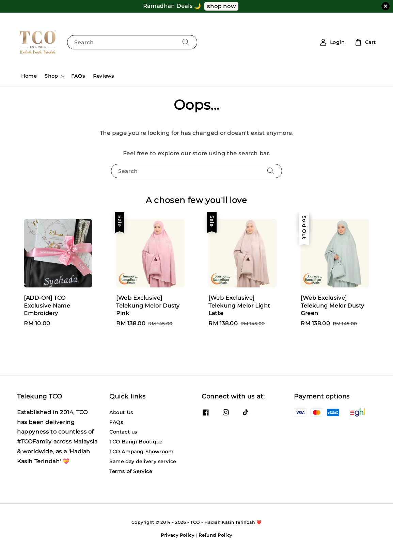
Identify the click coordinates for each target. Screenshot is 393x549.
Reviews (103, 76)
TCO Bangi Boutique (135, 442)
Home (28, 76)
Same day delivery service (142, 461)
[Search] (186, 42)
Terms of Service (130, 471)
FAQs (78, 76)
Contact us (123, 432)
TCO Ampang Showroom (141, 452)
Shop (51, 76)
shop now (221, 6)
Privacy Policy (177, 535)
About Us (121, 412)
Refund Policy (215, 535)
